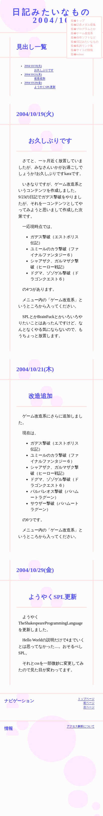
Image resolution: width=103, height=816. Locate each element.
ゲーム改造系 (84, 33)
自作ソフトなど (86, 37)
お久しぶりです (44, 70)
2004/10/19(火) (33, 65)
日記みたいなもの (87, 41)
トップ (80, 20)
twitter (80, 54)
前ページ (88, 702)
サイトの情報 (84, 49)
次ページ (88, 707)
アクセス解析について (80, 726)
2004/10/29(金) (33, 82)
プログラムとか (86, 28)
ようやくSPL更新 (45, 86)
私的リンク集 (84, 45)
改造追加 (39, 78)
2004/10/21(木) (33, 74)
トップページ (86, 698)
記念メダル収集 (86, 24)
